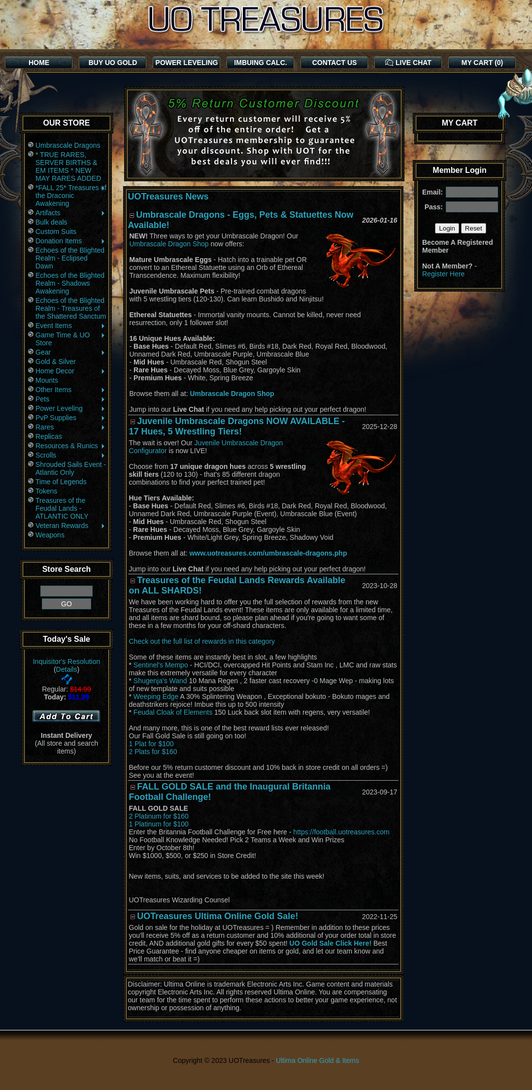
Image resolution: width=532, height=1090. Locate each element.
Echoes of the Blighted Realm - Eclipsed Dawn (69, 258)
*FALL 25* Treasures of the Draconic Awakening (70, 195)
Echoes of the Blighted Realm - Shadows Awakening (69, 283)
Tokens (46, 491)
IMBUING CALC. (260, 62)
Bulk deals (51, 222)
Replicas (48, 436)
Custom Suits (55, 231)
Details (66, 669)
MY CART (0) (482, 62)
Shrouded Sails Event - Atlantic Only (70, 468)
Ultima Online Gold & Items (317, 1060)
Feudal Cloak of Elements (172, 712)
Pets (70, 399)
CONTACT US (334, 62)
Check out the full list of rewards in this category (202, 641)
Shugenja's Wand (160, 681)
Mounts (46, 380)
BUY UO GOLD (113, 62)
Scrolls (70, 455)
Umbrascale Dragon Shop (169, 244)
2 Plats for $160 (153, 752)
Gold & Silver (55, 361)
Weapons (50, 535)
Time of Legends (61, 482)
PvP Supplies (70, 418)
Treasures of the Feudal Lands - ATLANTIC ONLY (62, 508)
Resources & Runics (70, 446)
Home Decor (70, 371)
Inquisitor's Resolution (66, 661)
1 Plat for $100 (151, 744)
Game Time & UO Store (70, 339)
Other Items (70, 390)
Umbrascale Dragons (67, 145)
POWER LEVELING (187, 62)
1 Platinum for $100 (159, 824)
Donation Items (70, 241)
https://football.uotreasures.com (341, 832)
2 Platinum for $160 (159, 816)
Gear (70, 352)
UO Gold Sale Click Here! (331, 943)
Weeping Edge (156, 696)
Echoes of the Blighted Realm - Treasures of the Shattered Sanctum (70, 308)
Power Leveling (70, 408)
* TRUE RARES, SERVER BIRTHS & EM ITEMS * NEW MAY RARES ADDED (68, 166)
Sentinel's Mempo (160, 665)
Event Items (70, 326)
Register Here (443, 274)
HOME (39, 62)
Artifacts (70, 213)
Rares (70, 427)
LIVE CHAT (408, 62)
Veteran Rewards (70, 525)
